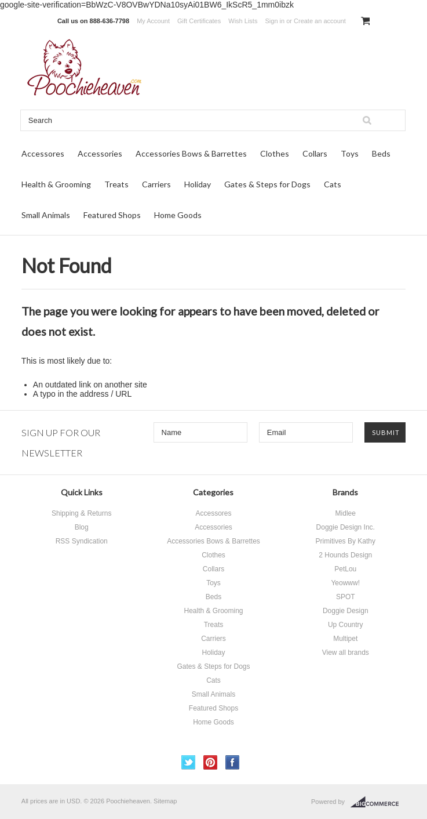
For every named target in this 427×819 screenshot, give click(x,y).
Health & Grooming (56, 184)
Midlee (345, 513)
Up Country (345, 625)
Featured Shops (112, 215)
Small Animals (45, 215)
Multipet (345, 639)
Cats (332, 184)
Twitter (188, 762)
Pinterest (210, 762)
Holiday (197, 184)
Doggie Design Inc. (345, 527)
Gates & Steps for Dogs (267, 184)
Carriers (156, 184)
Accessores (42, 153)
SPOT (345, 597)
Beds (381, 153)
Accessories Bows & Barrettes (191, 153)
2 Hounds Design (345, 555)
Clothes (274, 153)
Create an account (320, 20)
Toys (350, 153)
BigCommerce (378, 802)
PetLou (345, 569)
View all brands (345, 652)
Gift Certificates (199, 20)
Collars (314, 153)
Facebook (232, 762)
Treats (116, 184)
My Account (153, 20)
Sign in (274, 20)
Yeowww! (345, 583)
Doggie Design (345, 611)
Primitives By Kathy (345, 541)
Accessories (100, 153)
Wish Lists (242, 20)
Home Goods (178, 215)
